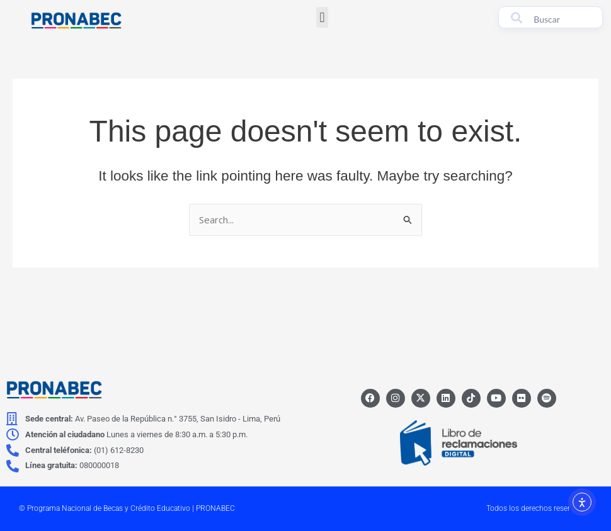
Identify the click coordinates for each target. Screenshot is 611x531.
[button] (322, 17)
